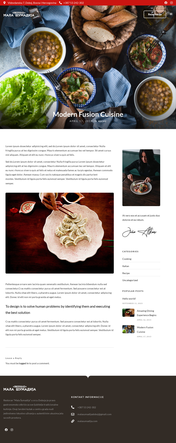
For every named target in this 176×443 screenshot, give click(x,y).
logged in (24, 363)
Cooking (126, 258)
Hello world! (129, 298)
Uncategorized (130, 280)
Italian (125, 266)
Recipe (102, 121)
